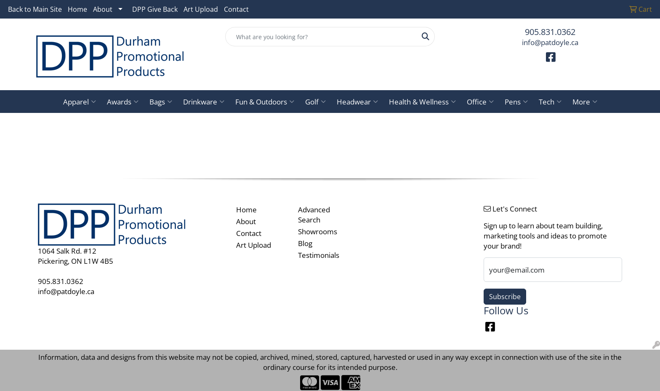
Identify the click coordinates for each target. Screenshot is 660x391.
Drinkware (203, 101)
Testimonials (318, 255)
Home (77, 9)
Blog (305, 243)
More (584, 101)
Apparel (79, 101)
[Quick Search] (321, 36)
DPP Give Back (155, 9)
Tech (550, 101)
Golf (315, 101)
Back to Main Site (35, 9)
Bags (160, 101)
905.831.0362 (550, 31)
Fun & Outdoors (264, 101)
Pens (516, 101)
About (102, 9)
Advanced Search (314, 214)
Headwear (357, 101)
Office (480, 101)
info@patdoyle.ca (550, 42)
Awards (122, 101)
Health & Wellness (422, 101)
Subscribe (505, 296)
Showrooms (317, 231)
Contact (236, 9)
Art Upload (201, 9)
